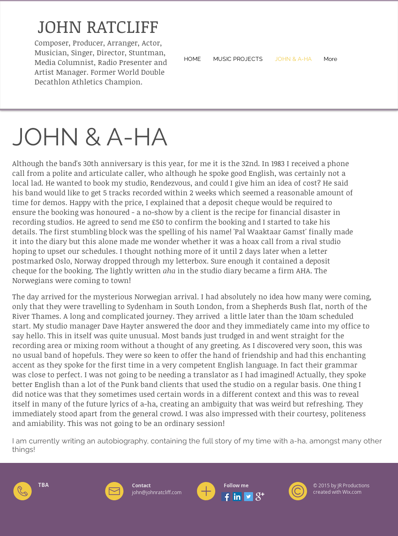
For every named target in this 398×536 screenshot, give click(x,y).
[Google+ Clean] (259, 496)
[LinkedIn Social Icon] (237, 496)
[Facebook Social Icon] (225, 496)
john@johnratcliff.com (157, 492)
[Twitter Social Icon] (248, 496)
